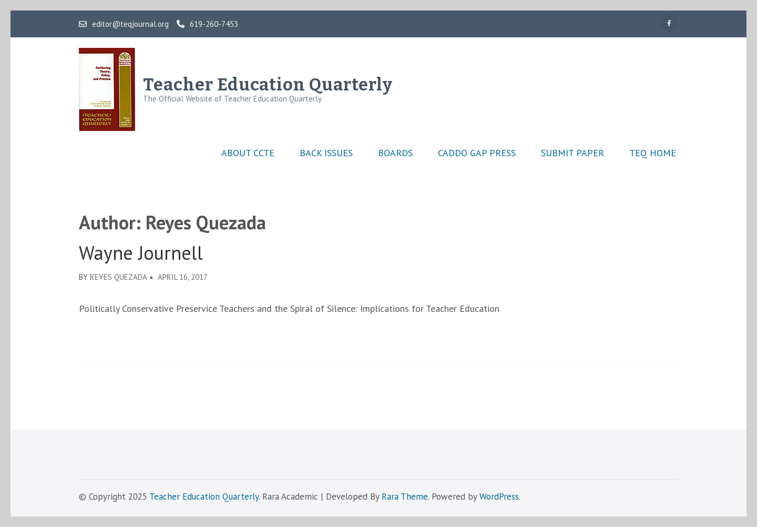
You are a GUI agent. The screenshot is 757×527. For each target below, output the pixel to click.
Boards (395, 153)
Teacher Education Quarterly (268, 85)
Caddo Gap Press (477, 153)
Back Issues (326, 153)
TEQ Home (652, 153)
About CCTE (247, 153)
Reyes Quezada (118, 277)
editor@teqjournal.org (124, 24)
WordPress (499, 496)
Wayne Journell (141, 253)
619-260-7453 (207, 24)
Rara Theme (405, 496)
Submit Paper (572, 153)
